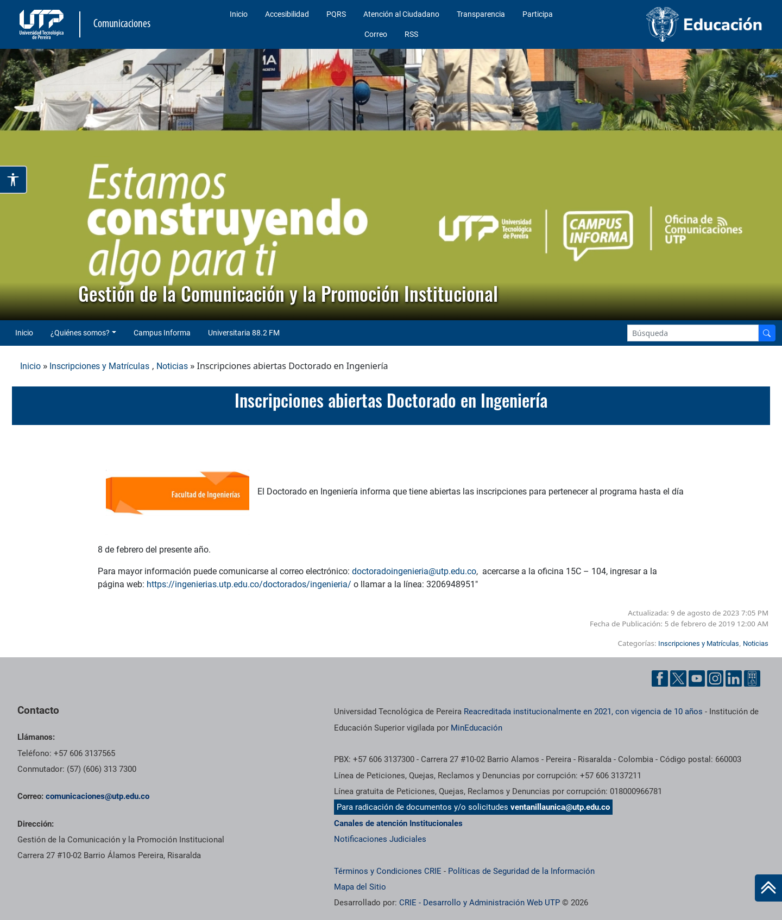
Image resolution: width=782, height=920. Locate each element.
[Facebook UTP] (660, 678)
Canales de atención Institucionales (398, 823)
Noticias (172, 366)
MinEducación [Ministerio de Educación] (476, 728)
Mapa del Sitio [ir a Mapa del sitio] (360, 887)
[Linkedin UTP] (734, 678)
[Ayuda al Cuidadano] (752, 678)
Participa (537, 14)
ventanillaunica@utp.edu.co (560, 807)
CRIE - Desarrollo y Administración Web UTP (479, 903)
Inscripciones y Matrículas (99, 366)
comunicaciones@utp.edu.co (97, 796)
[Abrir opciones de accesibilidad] (13, 180)
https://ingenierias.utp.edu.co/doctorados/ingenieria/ (249, 584)
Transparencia (481, 14)
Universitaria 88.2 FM (244, 332)
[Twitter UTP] (678, 678)
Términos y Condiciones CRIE (388, 871)
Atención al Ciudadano (401, 14)
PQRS (336, 14)
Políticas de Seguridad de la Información (521, 871)
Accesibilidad (287, 14)
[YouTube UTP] (697, 678)
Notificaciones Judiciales (380, 839)
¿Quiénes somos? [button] (80, 332)
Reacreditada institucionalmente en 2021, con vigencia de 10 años (583, 711)
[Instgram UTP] (715, 678)
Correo (375, 34)
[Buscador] (766, 333)
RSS (411, 34)
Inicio (239, 14)
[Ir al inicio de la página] (768, 888)
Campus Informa (162, 332)
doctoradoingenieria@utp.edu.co (414, 571)
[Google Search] (693, 333)
